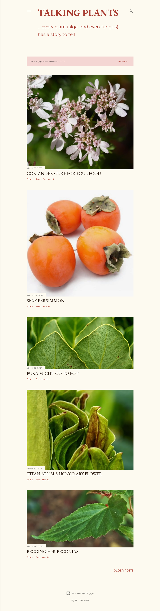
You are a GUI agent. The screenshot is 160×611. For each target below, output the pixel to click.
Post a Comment (45, 179)
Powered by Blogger (80, 593)
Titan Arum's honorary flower (64, 474)
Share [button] (30, 179)
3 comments (42, 479)
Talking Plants (78, 13)
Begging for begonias (52, 551)
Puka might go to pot (53, 373)
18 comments (43, 306)
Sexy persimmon (46, 300)
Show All (124, 61)
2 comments (42, 557)
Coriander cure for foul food (64, 173)
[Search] (131, 10)
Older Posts (123, 570)
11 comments (42, 379)
